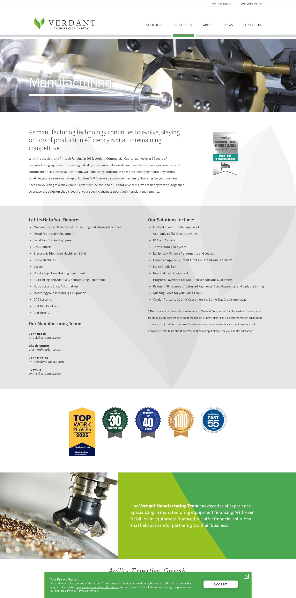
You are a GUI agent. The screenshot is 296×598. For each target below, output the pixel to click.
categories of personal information (97, 587)
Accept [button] (221, 584)
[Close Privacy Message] (246, 576)
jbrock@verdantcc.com (45, 337)
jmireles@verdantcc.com (46, 361)
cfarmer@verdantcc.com (46, 349)
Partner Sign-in (221, 3)
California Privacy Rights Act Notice (76, 591)
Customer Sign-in (251, 3)
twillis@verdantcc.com (45, 373)
